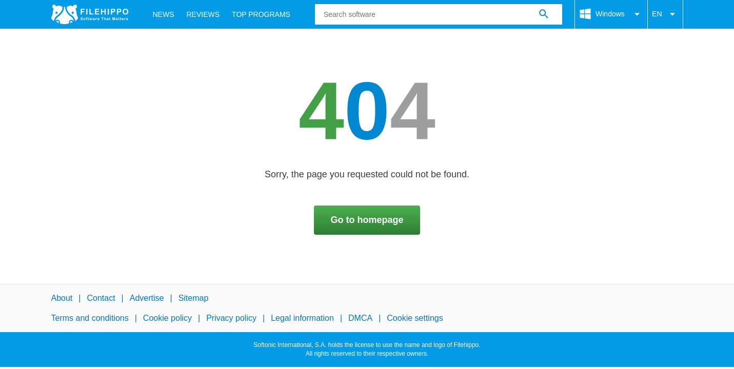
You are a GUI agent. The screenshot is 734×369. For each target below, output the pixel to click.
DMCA (360, 318)
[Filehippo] (89, 14)
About (62, 298)
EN (665, 14)
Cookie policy (167, 318)
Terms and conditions (90, 318)
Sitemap (193, 298)
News (163, 14)
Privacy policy (231, 318)
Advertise (147, 298)
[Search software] (543, 14)
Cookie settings (415, 318)
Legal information (302, 318)
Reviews (203, 14)
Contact (101, 298)
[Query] (438, 14)
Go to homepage (366, 220)
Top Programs (261, 14)
